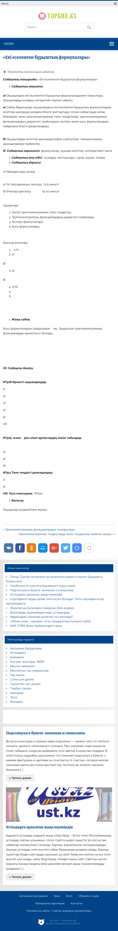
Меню (5, 3)
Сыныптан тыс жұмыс (25, 684)
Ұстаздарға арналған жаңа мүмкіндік (36, 594)
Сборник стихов (88, 896)
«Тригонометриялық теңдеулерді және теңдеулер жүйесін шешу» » (66, 534)
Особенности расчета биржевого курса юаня (42, 586)
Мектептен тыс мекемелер (29, 670)
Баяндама (17, 657)
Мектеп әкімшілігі (22, 666)
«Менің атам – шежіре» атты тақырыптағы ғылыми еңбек (50, 621)
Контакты (76, 903)
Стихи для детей (22, 679)
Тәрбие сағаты (20, 688)
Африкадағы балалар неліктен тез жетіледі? (41, 617)
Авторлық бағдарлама (26, 648)
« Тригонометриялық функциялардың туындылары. (39, 529)
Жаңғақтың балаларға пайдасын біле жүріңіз (42, 608)
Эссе (13, 697)
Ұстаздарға (18, 652)
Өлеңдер (16, 701)
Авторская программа (33, 896)
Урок (57, 896)
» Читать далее (20, 778)
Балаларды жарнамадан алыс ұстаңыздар (40, 612)
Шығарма (17, 693)
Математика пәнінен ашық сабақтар (31, 71)
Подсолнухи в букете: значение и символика (42, 590)
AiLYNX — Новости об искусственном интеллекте (63, 922)
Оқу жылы (17, 675)
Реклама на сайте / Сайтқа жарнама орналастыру (59, 911)
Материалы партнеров (50, 903)
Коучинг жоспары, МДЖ (27, 661)
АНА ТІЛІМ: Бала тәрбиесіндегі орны (36, 626)
